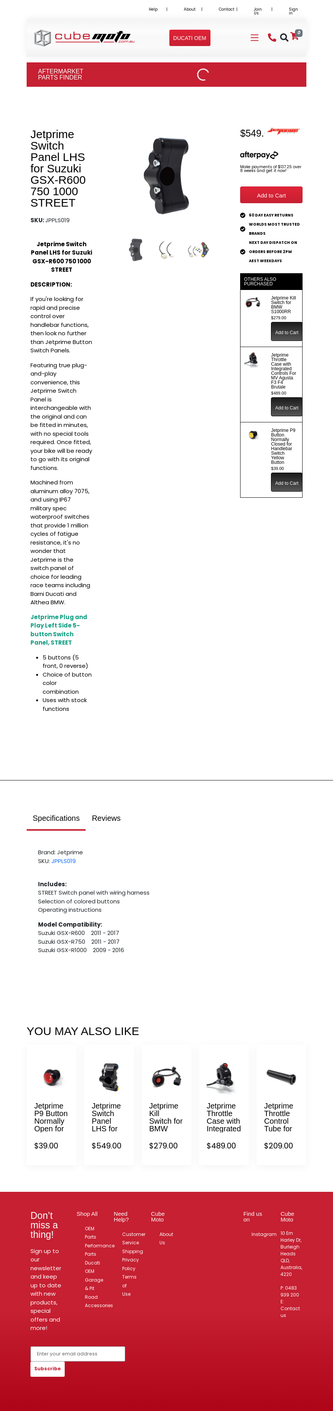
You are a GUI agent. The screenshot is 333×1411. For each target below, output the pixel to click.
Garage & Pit (94, 1284)
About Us (166, 1238)
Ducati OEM (92, 1267)
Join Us (258, 11)
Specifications (56, 818)
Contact (226, 9)
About (190, 9)
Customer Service (133, 1238)
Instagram (264, 1234)
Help (153, 9)
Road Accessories (99, 1301)
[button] (189, 38)
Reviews (106, 818)
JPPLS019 (63, 861)
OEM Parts (90, 1233)
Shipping (132, 1251)
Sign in (293, 11)
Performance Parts (100, 1250)
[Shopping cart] (294, 36)
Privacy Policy (130, 1264)
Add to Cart (271, 195)
